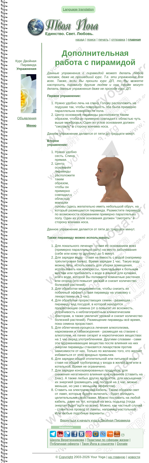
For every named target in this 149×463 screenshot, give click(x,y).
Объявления (26, 118)
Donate (122, 444)
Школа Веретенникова (67, 440)
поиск (91, 39)
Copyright (66, 457)
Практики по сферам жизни (108, 440)
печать (103, 39)
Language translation (78, 9)
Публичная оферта (64, 444)
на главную (116, 457)
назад (79, 39)
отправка (118, 39)
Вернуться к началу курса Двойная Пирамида (95, 420)
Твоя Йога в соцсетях (98, 444)
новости (134, 457)
